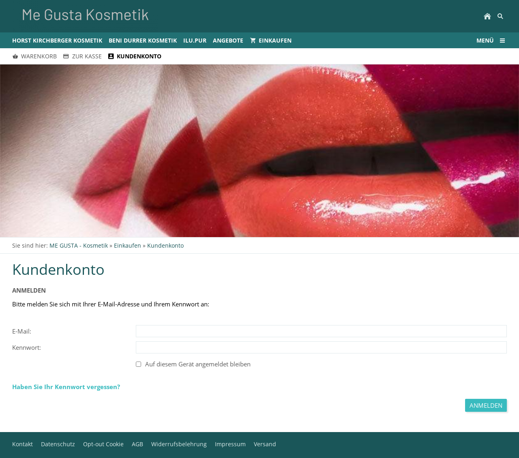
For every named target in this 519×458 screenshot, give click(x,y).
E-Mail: (21, 331)
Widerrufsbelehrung (179, 444)
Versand (265, 444)
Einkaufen (127, 245)
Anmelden (486, 405)
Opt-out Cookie (103, 444)
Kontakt (22, 444)
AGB (137, 444)
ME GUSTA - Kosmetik (78, 245)
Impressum (230, 444)
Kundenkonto (165, 245)
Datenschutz (58, 444)
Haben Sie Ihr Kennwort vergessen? (66, 387)
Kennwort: (26, 347)
